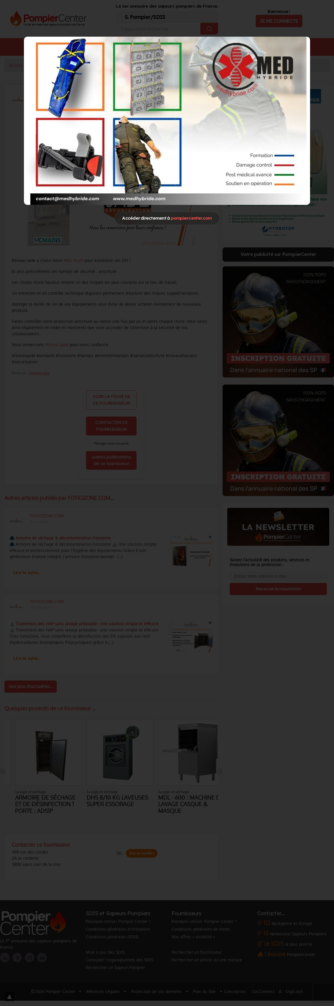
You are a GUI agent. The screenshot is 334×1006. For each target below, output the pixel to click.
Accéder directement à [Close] (167, 218)
